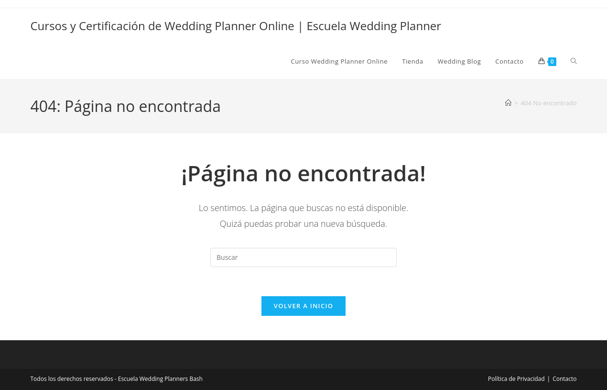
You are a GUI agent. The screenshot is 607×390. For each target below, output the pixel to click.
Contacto (564, 379)
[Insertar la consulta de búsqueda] (303, 257)
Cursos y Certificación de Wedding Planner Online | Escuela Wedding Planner (236, 25)
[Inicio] (508, 103)
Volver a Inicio (303, 305)
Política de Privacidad (516, 379)
